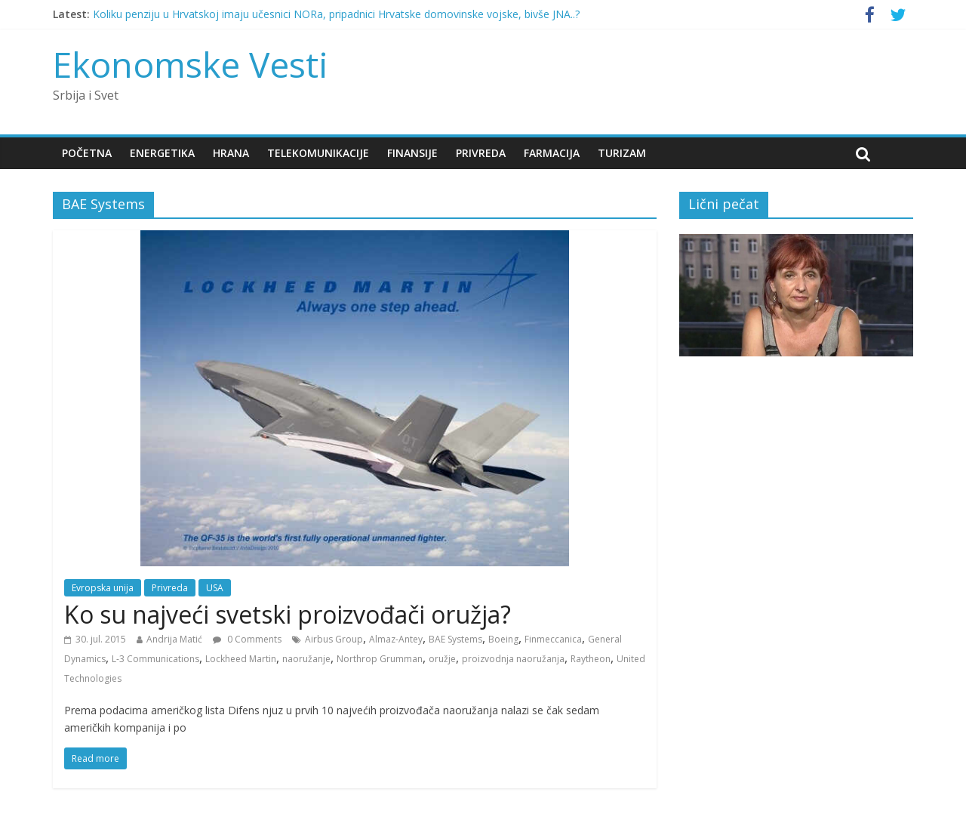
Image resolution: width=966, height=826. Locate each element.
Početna (87, 153)
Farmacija (552, 153)
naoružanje (306, 658)
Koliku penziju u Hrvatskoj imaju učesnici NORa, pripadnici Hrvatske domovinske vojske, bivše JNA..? (336, 14)
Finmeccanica (553, 639)
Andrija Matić (174, 639)
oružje (442, 658)
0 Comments (247, 639)
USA (214, 587)
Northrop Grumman (380, 658)
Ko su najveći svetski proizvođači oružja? (287, 614)
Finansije (412, 153)
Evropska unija (103, 587)
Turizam (622, 153)
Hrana (231, 153)
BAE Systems (455, 639)
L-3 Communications (155, 658)
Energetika (162, 153)
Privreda (481, 153)
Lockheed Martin (240, 658)
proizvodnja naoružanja (513, 658)
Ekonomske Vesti (190, 64)
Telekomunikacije (318, 153)
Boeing (503, 639)
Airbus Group (334, 639)
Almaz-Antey (396, 639)
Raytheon (591, 658)
